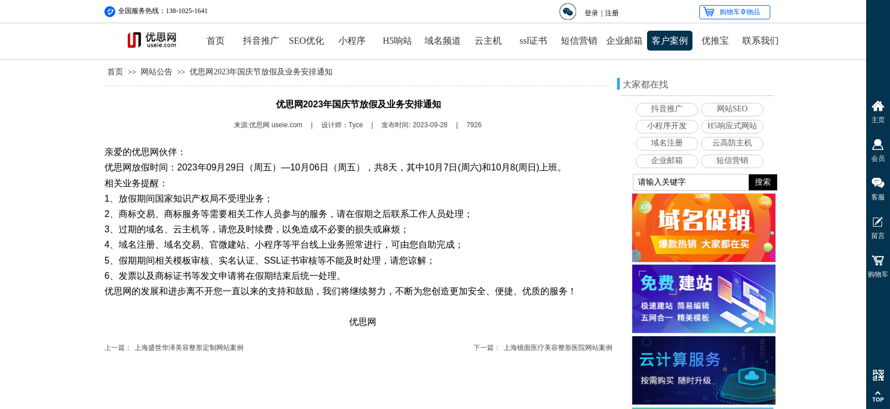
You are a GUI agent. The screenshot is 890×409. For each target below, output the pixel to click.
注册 (612, 13)
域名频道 (443, 40)
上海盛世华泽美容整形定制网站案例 (189, 348)
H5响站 (397, 40)
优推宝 (715, 40)
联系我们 (760, 40)
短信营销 (579, 40)
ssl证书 (534, 40)
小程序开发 (667, 126)
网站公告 (157, 72)
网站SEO (732, 109)
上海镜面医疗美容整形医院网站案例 (557, 348)
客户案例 (670, 40)
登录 (591, 13)
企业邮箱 (624, 40)
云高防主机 (732, 143)
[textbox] (691, 182)
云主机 (488, 40)
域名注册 (667, 143)
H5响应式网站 (732, 126)
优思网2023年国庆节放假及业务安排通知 (261, 72)
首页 (216, 40)
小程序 (352, 40)
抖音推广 (261, 40)
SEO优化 (306, 40)
